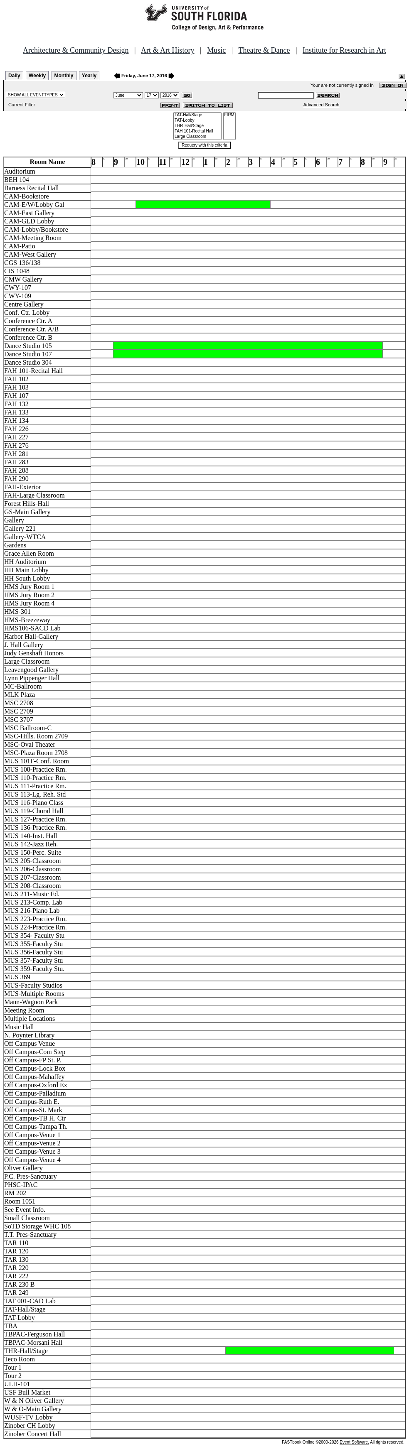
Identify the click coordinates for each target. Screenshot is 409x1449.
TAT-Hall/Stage (197, 115)
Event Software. (354, 1442)
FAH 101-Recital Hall (197, 131)
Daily (14, 75)
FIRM (229, 115)
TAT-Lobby (197, 120)
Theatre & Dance (264, 50)
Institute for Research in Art (344, 50)
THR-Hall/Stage (197, 126)
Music (216, 50)
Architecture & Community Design (75, 50)
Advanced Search (321, 104)
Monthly (64, 75)
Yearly (89, 75)
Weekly (37, 75)
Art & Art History (168, 50)
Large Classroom (197, 137)
